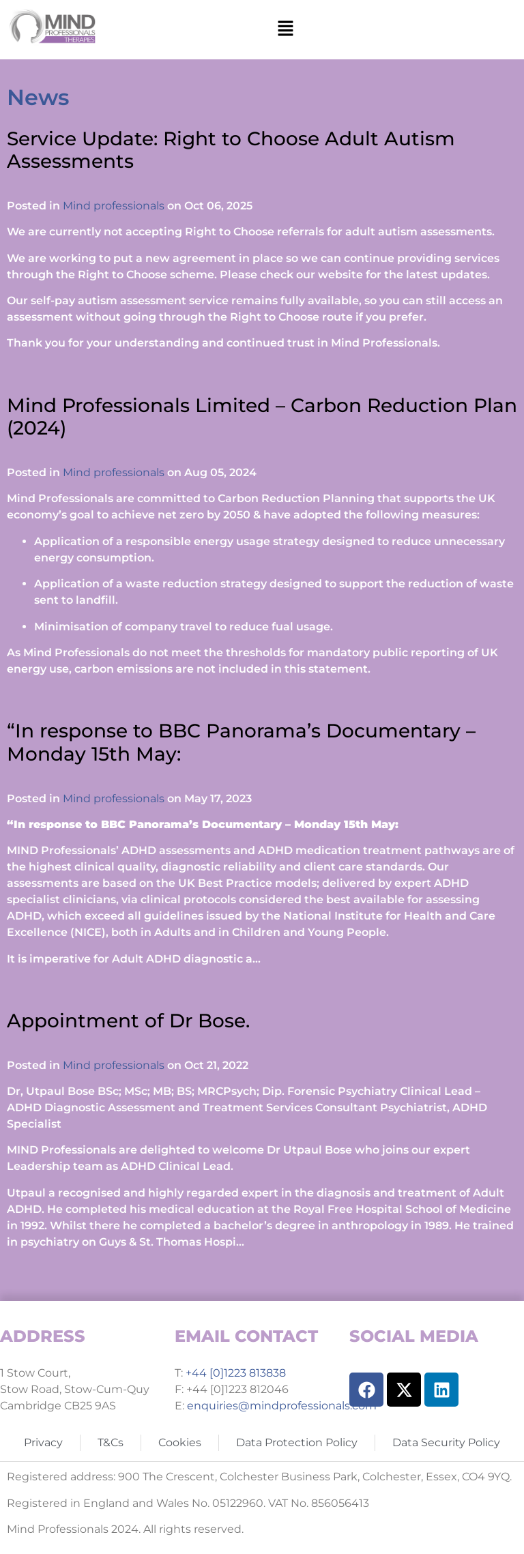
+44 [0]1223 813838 (234, 1372)
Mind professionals (113, 205)
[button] (286, 29)
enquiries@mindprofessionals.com (282, 1405)
